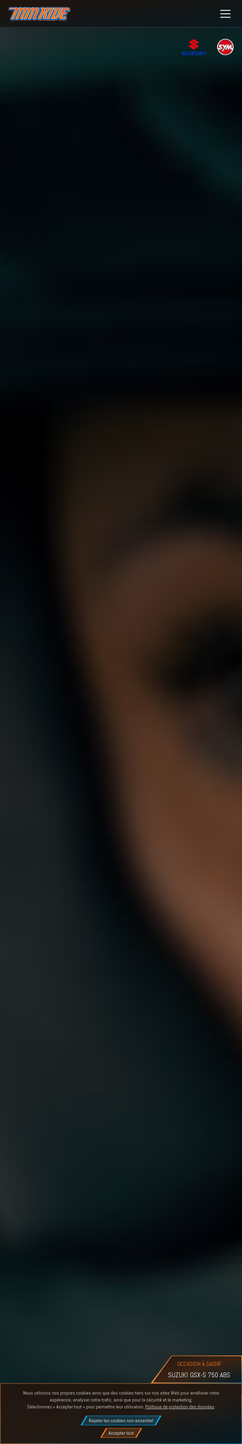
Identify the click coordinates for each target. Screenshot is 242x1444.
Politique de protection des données (179, 1407)
